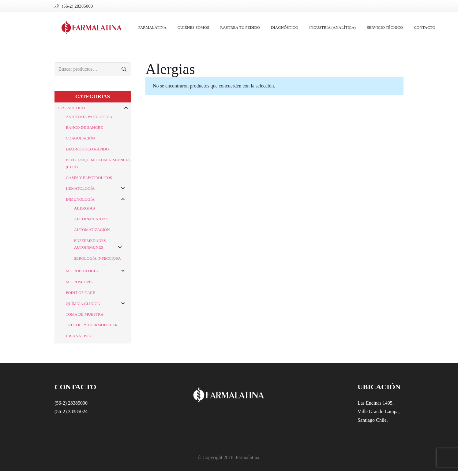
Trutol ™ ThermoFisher (92, 325)
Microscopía (79, 282)
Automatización (92, 229)
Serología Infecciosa (97, 258)
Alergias (84, 208)
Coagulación (80, 138)
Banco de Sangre (84, 127)
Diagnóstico (71, 108)
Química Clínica (83, 303)
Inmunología (80, 199)
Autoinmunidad (91, 219)
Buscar (124, 69)
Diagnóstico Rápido (87, 149)
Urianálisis (78, 336)
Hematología (80, 188)
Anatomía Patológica (89, 116)
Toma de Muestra (84, 314)
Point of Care (80, 292)
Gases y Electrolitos (89, 177)
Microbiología (82, 271)
